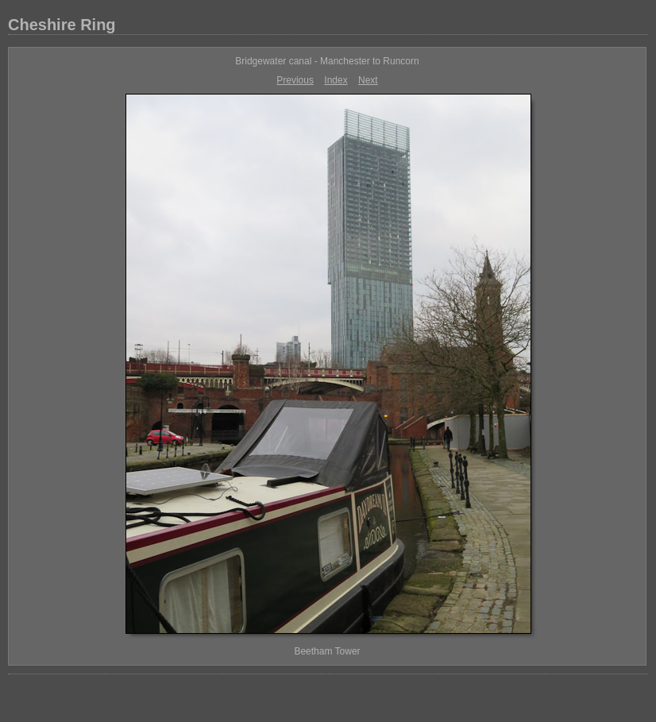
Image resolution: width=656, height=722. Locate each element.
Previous (295, 80)
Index (335, 80)
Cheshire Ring (62, 24)
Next (368, 80)
